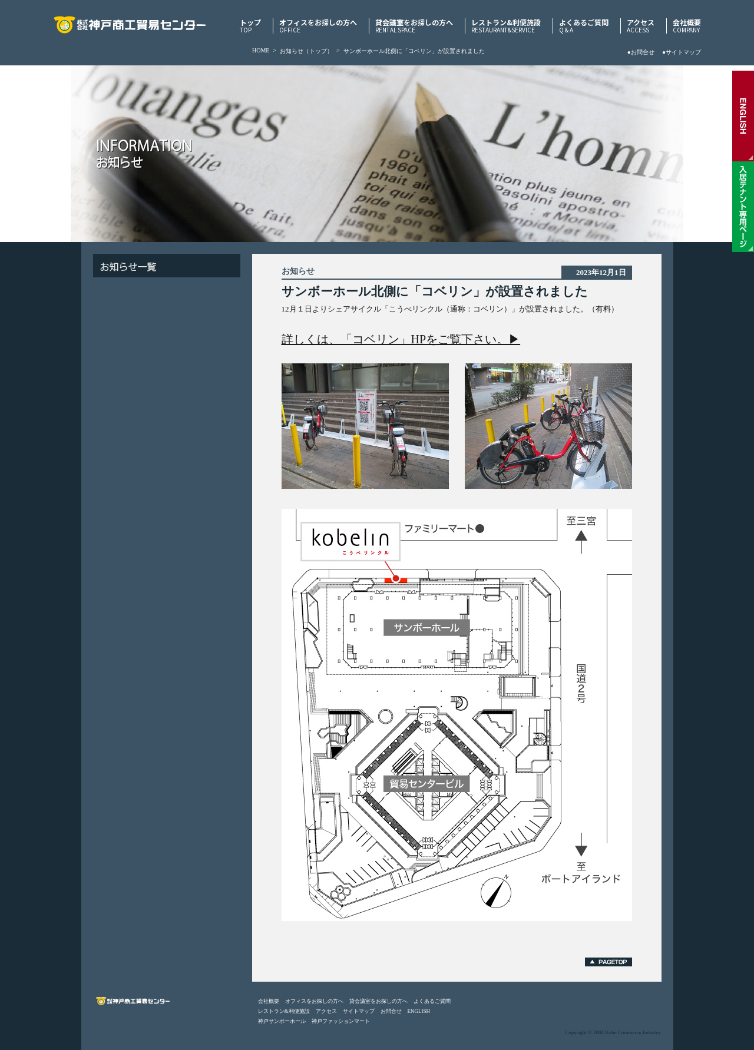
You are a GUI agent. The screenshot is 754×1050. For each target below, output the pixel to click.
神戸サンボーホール (282, 1021)
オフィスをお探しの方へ (318, 26)
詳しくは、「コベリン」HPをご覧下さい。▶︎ (401, 339)
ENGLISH (419, 1011)
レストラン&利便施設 (506, 26)
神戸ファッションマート (341, 1021)
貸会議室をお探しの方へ (414, 26)
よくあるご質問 (584, 26)
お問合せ (391, 1011)
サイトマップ (359, 1011)
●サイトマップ (681, 52)
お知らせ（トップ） (306, 51)
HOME (260, 50)
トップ (250, 26)
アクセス (640, 26)
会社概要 (687, 26)
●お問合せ (640, 52)
